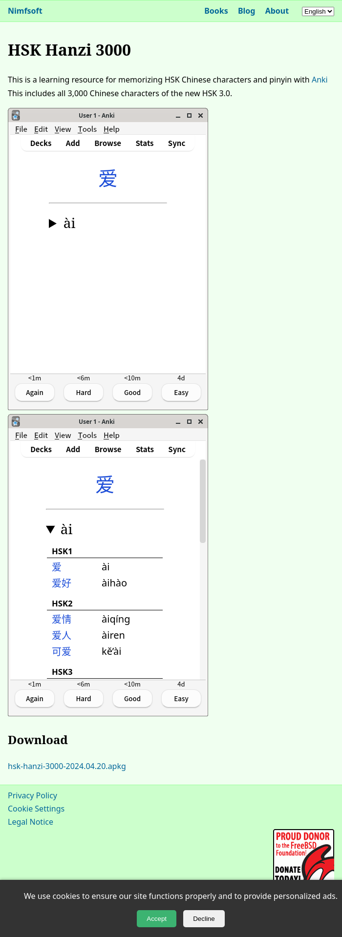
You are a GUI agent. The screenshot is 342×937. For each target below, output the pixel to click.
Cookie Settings (36, 808)
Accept (157, 918)
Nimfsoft (25, 10)
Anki (320, 79)
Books (216, 10)
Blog (247, 10)
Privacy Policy (32, 795)
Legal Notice (30, 821)
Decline (203, 918)
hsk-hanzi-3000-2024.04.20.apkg (67, 766)
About (277, 10)
